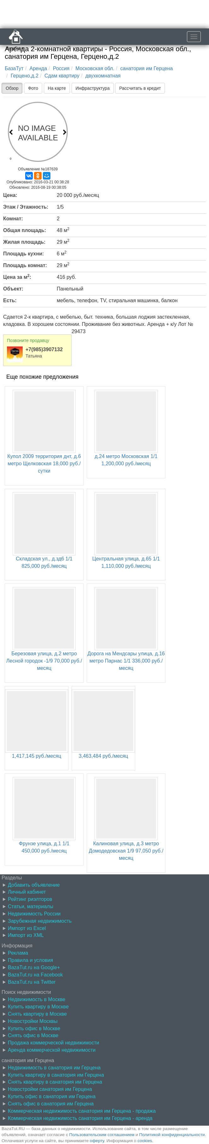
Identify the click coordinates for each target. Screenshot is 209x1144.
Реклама (18, 953)
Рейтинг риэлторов (30, 899)
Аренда (38, 68)
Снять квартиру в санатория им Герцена (55, 1082)
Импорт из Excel (27, 928)
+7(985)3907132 (44, 349)
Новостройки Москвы (33, 1021)
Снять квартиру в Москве (37, 1014)
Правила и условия (30, 960)
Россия (61, 68)
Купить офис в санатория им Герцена (52, 1096)
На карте (57, 88)
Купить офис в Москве (34, 1028)
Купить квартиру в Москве (38, 1006)
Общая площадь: (24, 230)
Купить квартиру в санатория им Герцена (56, 1075)
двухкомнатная (103, 75)
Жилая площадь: (24, 242)
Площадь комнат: (25, 265)
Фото (33, 88)
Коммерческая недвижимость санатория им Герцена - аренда (80, 1118)
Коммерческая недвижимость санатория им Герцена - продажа (82, 1111)
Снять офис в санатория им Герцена (51, 1103)
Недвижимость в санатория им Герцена (54, 1067)
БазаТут (14, 68)
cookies (144, 1140)
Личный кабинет (27, 892)
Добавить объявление (34, 885)
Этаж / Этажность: (25, 207)
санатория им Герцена (146, 68)
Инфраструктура (93, 88)
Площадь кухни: (23, 253)
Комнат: (13, 218)
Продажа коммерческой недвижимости (53, 1042)
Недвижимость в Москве (36, 999)
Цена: (10, 195)
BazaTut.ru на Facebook (35, 974)
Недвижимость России (34, 913)
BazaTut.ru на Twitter (31, 982)
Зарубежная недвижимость (40, 921)
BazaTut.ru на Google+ (34, 967)
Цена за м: (17, 276)
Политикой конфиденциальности (172, 1134)
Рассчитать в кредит (140, 88)
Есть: (10, 300)
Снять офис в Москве (33, 1035)
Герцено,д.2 (24, 75)
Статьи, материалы (30, 906)
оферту (97, 1140)
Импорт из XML (26, 935)
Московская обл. (94, 68)
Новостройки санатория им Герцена (50, 1089)
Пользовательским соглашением (102, 1134)
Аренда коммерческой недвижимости (52, 1050)
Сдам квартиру (61, 75)
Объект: (13, 288)
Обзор (12, 88)
